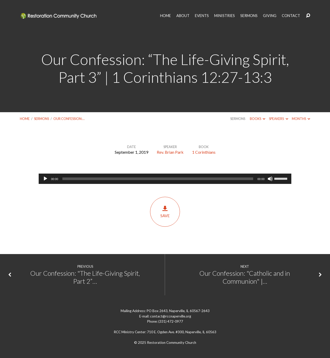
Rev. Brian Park (170, 152)
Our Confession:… (69, 119)
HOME (165, 16)
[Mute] (270, 178)
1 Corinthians (204, 152)
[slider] (157, 178)
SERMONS (249, 16)
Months (301, 119)
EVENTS (202, 16)
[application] (165, 179)
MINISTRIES (224, 16)
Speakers (278, 119)
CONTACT (291, 16)
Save (165, 211)
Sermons (41, 119)
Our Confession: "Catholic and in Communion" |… (244, 277)
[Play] (45, 178)
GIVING (269, 16)
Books (257, 119)
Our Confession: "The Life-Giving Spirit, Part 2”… (85, 277)
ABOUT (182, 16)
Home (25, 119)
